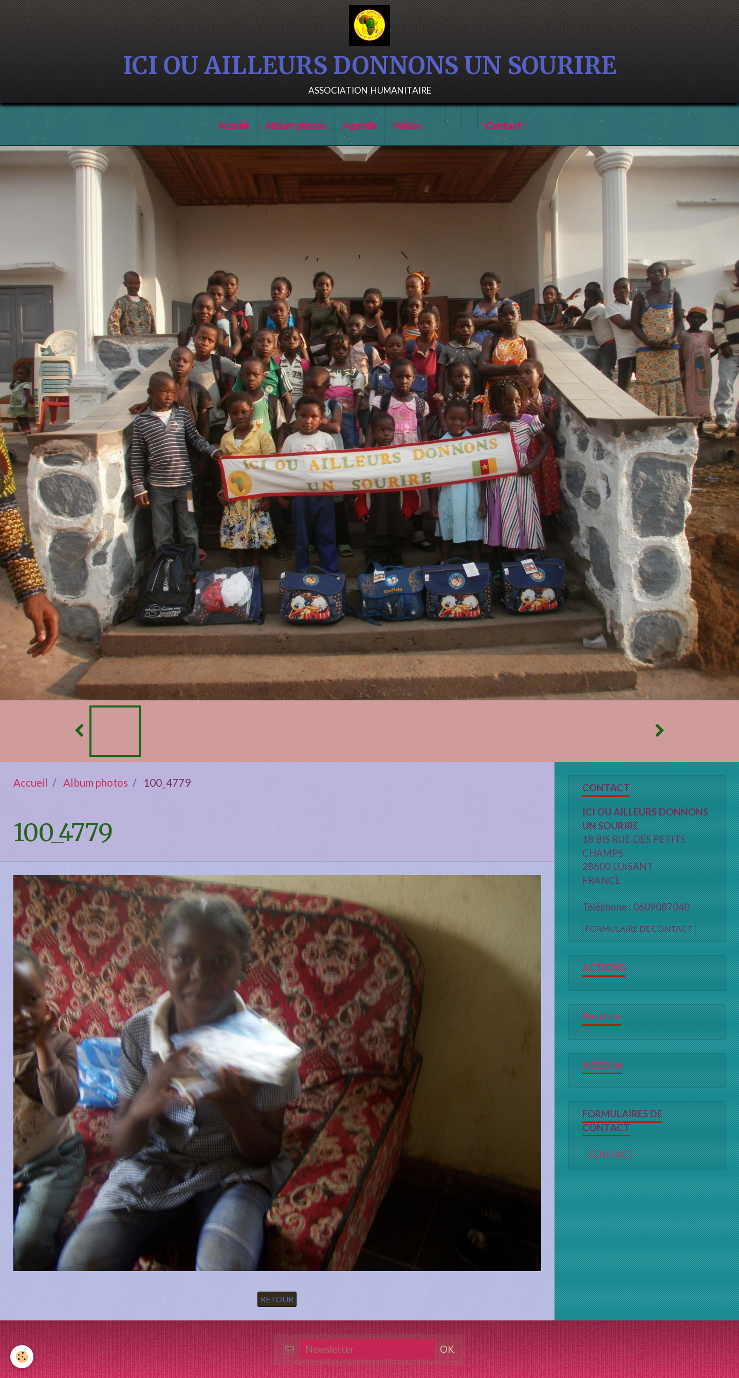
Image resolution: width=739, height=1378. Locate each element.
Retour (277, 1299)
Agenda (359, 125)
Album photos (296, 125)
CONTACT (611, 1154)
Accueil (233, 125)
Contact (503, 125)
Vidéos (407, 125)
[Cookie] (21, 1356)
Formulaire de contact (639, 928)
